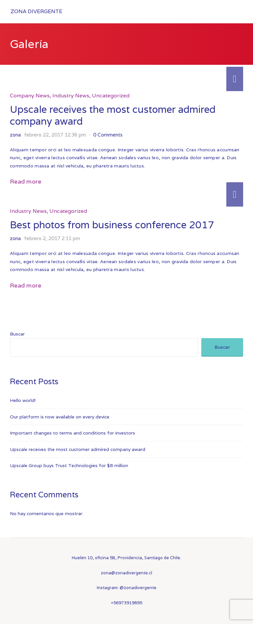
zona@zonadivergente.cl (126, 573)
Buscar (17, 334)
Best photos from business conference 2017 (112, 224)
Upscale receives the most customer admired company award (112, 115)
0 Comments (108, 135)
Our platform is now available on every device (59, 417)
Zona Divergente (36, 11)
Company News (30, 95)
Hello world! (23, 400)
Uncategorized (110, 95)
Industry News (70, 95)
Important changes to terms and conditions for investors (72, 433)
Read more (26, 181)
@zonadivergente (138, 587)
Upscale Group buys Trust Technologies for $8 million (69, 465)
